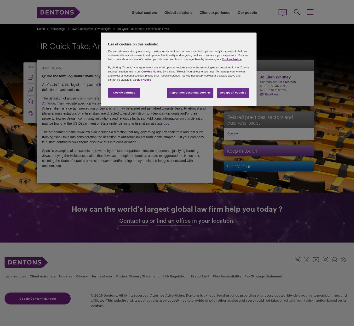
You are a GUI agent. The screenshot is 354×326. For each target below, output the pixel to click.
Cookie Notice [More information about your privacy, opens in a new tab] (142, 79)
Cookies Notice (231, 59)
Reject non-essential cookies (190, 92)
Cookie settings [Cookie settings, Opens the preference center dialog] (124, 92)
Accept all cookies (233, 92)
